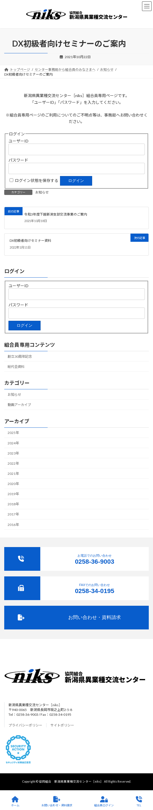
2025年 (13, 433)
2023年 (13, 453)
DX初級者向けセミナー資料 (30, 241)
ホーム (15, 801)
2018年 (13, 504)
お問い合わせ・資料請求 (56, 801)
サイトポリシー (62, 725)
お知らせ (42, 192)
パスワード (18, 160)
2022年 (13, 463)
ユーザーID (18, 141)
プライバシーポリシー (25, 725)
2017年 (13, 514)
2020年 (13, 484)
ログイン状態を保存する (36, 180)
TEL (139, 801)
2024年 (13, 443)
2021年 (13, 473)
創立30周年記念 (20, 356)
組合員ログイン (104, 801)
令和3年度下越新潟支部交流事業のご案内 (55, 214)
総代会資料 (16, 367)
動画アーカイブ (19, 405)
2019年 (13, 494)
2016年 (13, 524)
